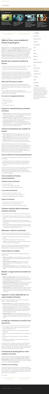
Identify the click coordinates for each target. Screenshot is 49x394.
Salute (3, 38)
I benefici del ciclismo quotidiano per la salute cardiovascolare (9, 34)
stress (13, 123)
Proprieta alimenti (37, 74)
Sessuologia (35, 82)
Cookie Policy (9, 388)
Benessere (35, 42)
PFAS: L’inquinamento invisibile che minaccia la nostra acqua (24, 34)
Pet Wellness (36, 71)
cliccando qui (28, 58)
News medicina (36, 68)
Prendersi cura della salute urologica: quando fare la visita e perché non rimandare (18, 24)
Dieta (34, 50)
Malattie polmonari (6, 98)
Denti (34, 47)
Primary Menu (5, 1)
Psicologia (35, 77)
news (34, 65)
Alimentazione (36, 36)
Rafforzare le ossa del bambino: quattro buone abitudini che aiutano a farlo (7, 23)
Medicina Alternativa (37, 62)
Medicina (35, 59)
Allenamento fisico (37, 39)
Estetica (35, 53)
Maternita (35, 56)
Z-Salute (5, 5)
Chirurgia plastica (36, 44)
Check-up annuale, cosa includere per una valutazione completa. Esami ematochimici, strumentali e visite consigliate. (30, 24)
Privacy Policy (4, 388)
